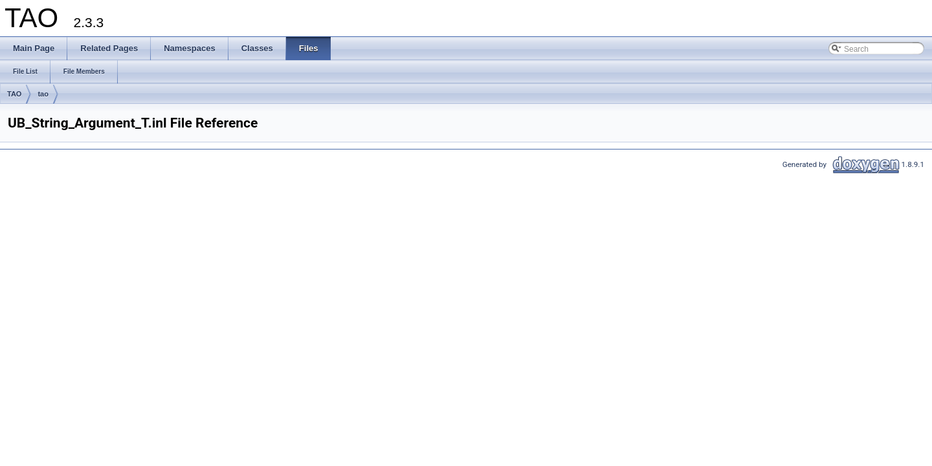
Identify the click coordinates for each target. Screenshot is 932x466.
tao (43, 94)
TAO (14, 94)
